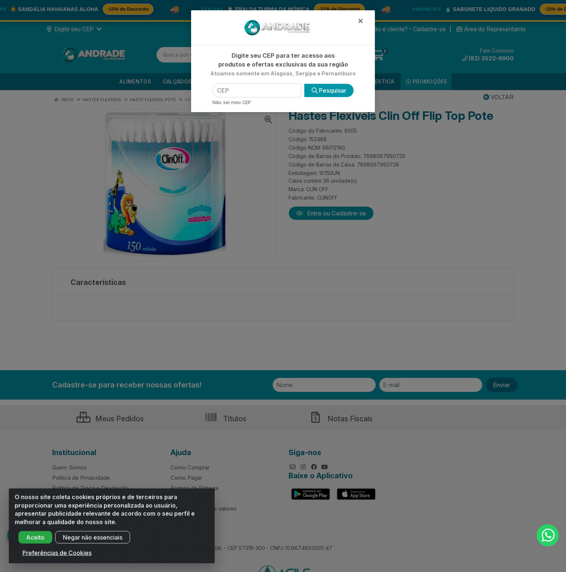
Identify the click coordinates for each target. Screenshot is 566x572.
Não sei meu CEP (231, 102)
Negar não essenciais (92, 543)
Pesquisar (329, 90)
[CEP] (256, 90)
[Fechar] (360, 20)
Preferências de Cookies (57, 558)
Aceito (35, 543)
